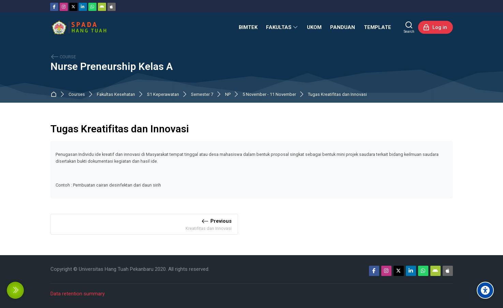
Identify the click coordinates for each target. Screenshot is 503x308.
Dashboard (55, 94)
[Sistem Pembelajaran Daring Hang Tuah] (78, 27)
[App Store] (111, 7)
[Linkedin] (83, 7)
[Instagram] (64, 7)
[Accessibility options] (485, 290)
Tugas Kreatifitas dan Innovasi (337, 94)
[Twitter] (73, 7)
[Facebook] (54, 7)
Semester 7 (202, 94)
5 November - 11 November (269, 94)
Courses (77, 94)
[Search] (409, 27)
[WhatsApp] (92, 7)
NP (228, 94)
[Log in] (435, 27)
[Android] (102, 7)
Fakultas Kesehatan (116, 94)
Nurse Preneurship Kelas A (111, 66)
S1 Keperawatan (163, 94)
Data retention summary (77, 294)
